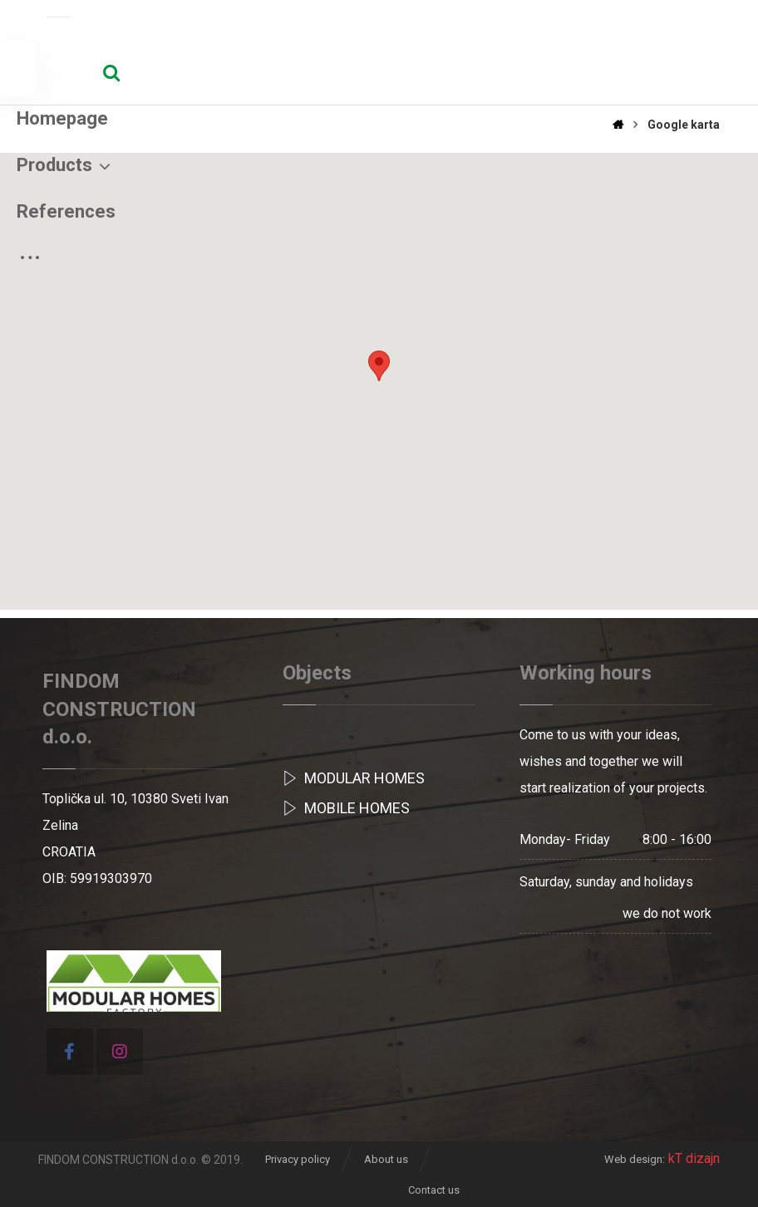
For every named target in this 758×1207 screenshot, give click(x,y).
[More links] (645, 90)
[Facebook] (70, 1051)
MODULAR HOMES (354, 778)
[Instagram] (119, 1051)
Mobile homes (346, 808)
